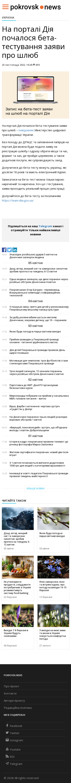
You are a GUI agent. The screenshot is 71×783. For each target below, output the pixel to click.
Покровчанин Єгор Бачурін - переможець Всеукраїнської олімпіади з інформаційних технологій (34, 292)
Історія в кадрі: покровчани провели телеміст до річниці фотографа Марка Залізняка (38, 443)
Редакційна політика (18, 708)
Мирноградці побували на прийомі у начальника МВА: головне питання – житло (39, 397)
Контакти (10, 693)
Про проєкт (11, 686)
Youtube (13, 749)
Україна (8, 17)
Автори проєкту (14, 700)
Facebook (14, 726)
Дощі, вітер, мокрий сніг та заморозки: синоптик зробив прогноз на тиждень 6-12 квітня (38, 270)
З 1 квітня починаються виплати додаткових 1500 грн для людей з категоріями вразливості (37, 464)
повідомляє (26, 130)
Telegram (45, 226)
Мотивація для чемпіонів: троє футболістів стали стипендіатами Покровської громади (38, 362)
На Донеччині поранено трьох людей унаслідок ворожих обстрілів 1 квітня (38, 418)
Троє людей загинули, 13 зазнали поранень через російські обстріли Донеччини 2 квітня (36, 372)
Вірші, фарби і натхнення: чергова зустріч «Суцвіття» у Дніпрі (34, 408)
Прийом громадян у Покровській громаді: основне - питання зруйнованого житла (34, 341)
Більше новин (35, 488)
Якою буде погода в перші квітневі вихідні (35, 331)
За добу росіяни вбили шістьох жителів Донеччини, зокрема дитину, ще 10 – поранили (37, 319)
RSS (10, 756)
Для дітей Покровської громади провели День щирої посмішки (37, 351)
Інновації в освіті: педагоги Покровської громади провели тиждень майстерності (38, 475)
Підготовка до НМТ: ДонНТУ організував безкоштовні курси (33, 386)
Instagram (14, 740)
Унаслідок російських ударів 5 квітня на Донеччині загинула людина (33, 256)
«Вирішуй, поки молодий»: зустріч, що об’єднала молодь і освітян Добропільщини (38, 429)
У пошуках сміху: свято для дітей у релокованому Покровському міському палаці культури (39, 308)
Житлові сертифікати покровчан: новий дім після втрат (38, 453)
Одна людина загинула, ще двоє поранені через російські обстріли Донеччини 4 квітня (38, 280)
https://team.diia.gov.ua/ (18, 200)
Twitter (13, 733)
